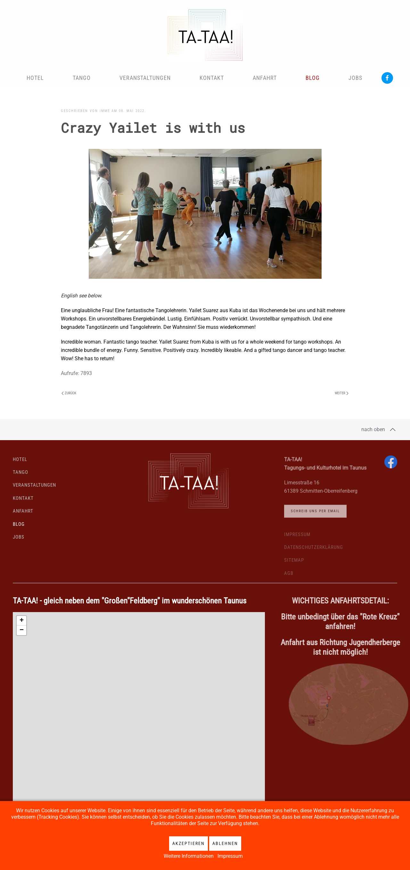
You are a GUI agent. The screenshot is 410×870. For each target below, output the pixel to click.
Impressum (230, 856)
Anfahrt (265, 77)
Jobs (355, 77)
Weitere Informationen (189, 856)
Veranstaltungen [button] (145, 77)
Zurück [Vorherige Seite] (69, 393)
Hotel (35, 77)
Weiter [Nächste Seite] (341, 393)
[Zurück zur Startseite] (205, 35)
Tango (82, 77)
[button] (392, 429)
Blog (313, 77)
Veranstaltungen (34, 487)
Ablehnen (225, 843)
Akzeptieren (188, 843)
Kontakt (212, 77)
